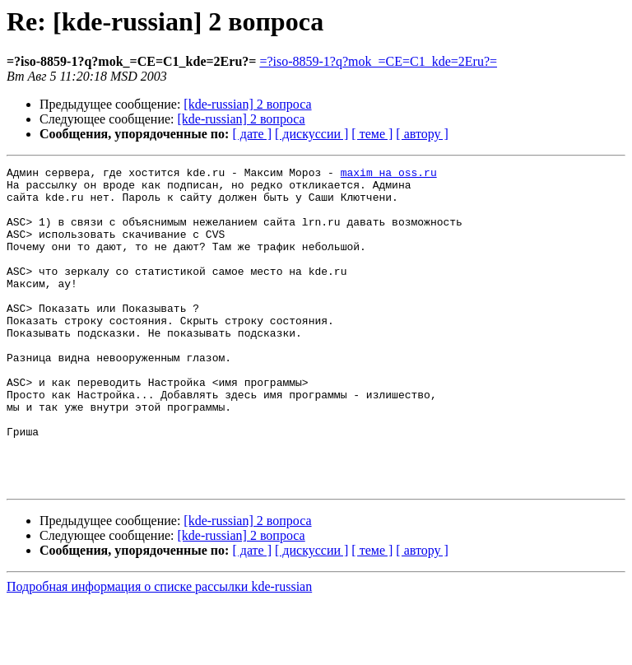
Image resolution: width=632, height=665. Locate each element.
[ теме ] (372, 134)
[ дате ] (252, 134)
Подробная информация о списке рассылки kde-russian (159, 651)
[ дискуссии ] (311, 134)
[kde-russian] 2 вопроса (247, 104)
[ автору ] (422, 134)
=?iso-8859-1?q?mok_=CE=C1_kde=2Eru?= (378, 61)
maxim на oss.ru (389, 174)
